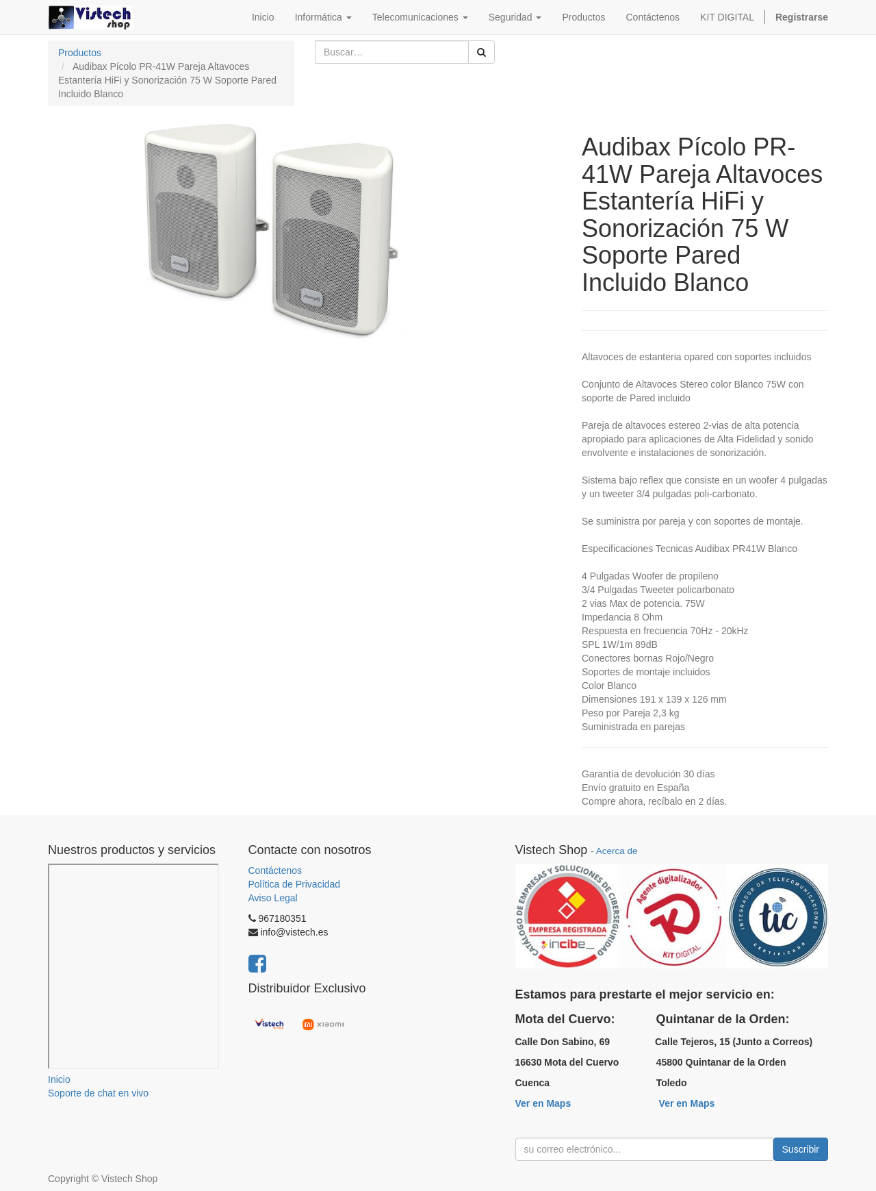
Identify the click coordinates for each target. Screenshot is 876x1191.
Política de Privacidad (294, 884)
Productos (79, 52)
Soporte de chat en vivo (98, 1093)
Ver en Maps (543, 1103)
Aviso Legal (273, 897)
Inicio (59, 1079)
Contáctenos (275, 870)
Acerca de (617, 851)
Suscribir (800, 1149)
